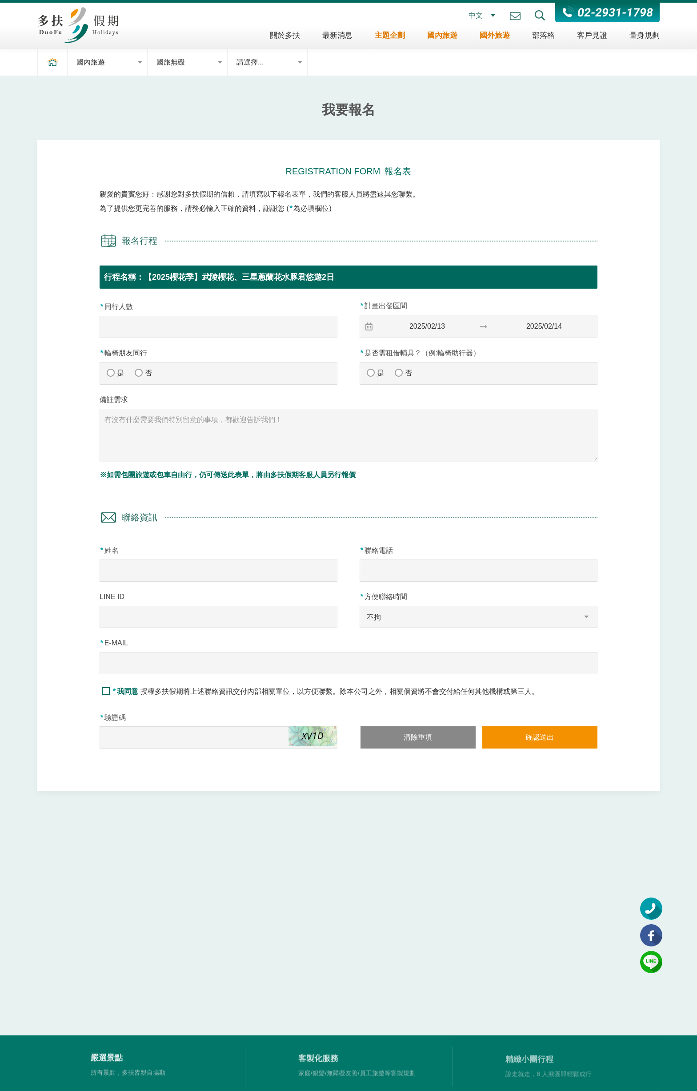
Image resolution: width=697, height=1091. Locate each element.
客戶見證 (592, 35)
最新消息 (337, 35)
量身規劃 (644, 35)
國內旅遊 (442, 35)
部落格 (543, 35)
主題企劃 (390, 35)
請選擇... (250, 62)
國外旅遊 (495, 35)
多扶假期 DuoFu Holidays (77, 25)
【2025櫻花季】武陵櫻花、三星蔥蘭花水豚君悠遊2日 (239, 277)
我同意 (126, 691)
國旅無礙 (170, 62)
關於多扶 (285, 35)
